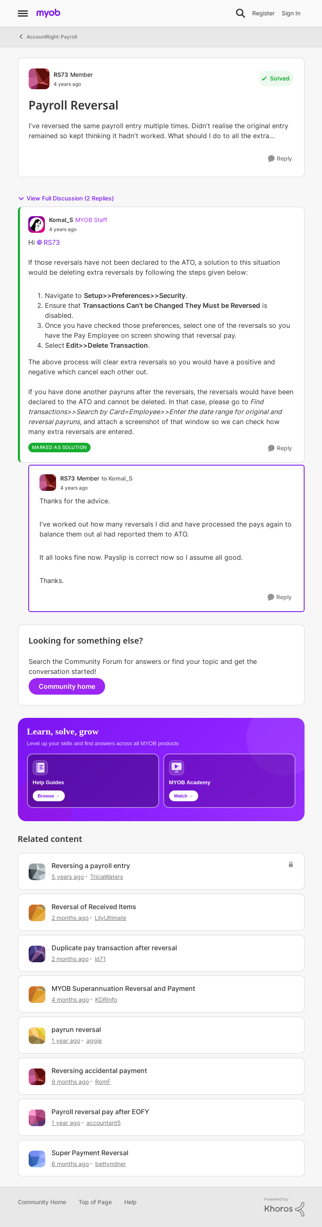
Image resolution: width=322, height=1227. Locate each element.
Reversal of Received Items (94, 907)
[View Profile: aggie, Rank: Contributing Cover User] (37, 1035)
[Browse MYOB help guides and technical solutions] (93, 781)
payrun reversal (76, 1029)
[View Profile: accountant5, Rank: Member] (37, 1118)
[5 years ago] (68, 876)
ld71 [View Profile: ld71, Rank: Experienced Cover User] (100, 958)
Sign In (291, 13)
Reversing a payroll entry (91, 865)
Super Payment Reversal (90, 1153)
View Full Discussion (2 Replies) (66, 198)
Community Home (42, 1201)
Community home (67, 686)
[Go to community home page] (48, 13)
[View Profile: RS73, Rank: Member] (39, 78)
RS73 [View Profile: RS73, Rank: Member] (61, 74)
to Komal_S (117, 478)
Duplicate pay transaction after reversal (114, 948)
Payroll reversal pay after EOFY (100, 1111)
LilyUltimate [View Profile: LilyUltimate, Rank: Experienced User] (110, 917)
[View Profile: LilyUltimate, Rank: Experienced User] (37, 913)
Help (130, 1201)
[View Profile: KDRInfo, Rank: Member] (37, 994)
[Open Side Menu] (23, 13)
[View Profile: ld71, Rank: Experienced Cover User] (37, 954)
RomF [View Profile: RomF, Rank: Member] (103, 1081)
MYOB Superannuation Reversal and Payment (123, 988)
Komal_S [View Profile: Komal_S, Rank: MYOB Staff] (61, 219)
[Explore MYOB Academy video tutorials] (229, 781)
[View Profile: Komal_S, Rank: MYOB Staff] (36, 224)
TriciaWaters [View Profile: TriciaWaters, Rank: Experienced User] (106, 876)
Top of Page (95, 1201)
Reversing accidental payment (99, 1070)
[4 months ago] (70, 999)
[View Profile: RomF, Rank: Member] (37, 1076)
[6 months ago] (70, 1163)
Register (263, 13)
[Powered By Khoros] (285, 1207)
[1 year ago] (66, 1040)
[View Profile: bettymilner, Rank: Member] (37, 1159)
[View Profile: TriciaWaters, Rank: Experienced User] (37, 872)
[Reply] (280, 158)
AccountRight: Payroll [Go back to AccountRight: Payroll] (47, 36)
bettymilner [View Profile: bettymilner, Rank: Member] (110, 1163)
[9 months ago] (70, 1081)
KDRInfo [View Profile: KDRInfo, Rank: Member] (106, 999)
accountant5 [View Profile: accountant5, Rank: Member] (103, 1122)
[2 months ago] (70, 917)
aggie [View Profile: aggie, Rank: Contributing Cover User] (94, 1040)
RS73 (52, 242)
